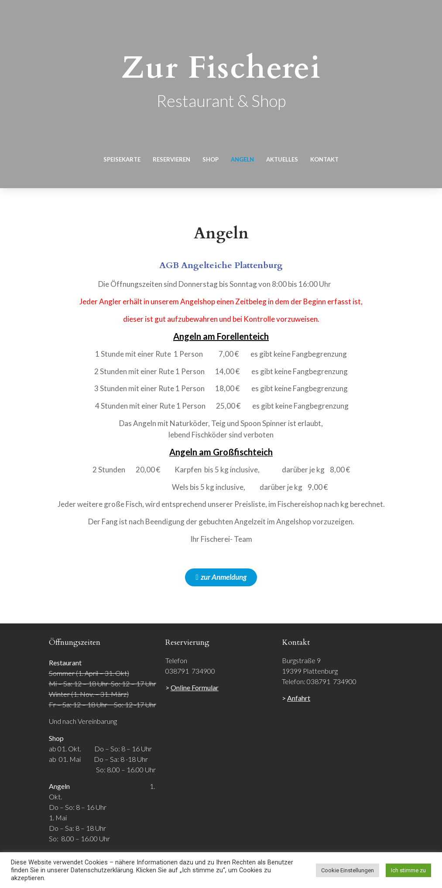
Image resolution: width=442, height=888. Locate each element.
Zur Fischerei (221, 68)
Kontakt (324, 159)
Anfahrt (298, 698)
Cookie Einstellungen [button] (347, 870)
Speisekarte (121, 159)
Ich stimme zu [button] (408, 870)
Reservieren (171, 159)
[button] (221, 577)
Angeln (242, 159)
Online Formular (195, 687)
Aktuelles (282, 159)
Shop (210, 159)
